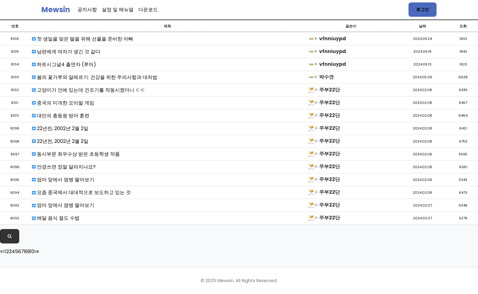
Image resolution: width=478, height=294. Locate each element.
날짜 (422, 26)
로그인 (422, 9)
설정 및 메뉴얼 (118, 9)
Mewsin (55, 10)
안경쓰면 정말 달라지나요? (64, 166)
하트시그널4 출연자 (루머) (64, 64)
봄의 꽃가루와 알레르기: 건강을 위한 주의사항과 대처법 (94, 77)
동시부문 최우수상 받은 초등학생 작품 (76, 154)
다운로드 (148, 9)
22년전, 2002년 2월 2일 (60, 128)
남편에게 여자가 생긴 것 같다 (66, 51)
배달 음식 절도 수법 (56, 217)
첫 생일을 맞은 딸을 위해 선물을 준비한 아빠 (82, 38)
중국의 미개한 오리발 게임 (63, 102)
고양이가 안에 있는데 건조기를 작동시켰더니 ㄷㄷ (88, 90)
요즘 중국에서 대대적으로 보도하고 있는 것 (81, 192)
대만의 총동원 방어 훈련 (60, 115)
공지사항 (87, 9)
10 (32, 251)
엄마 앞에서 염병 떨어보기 (63, 179)
